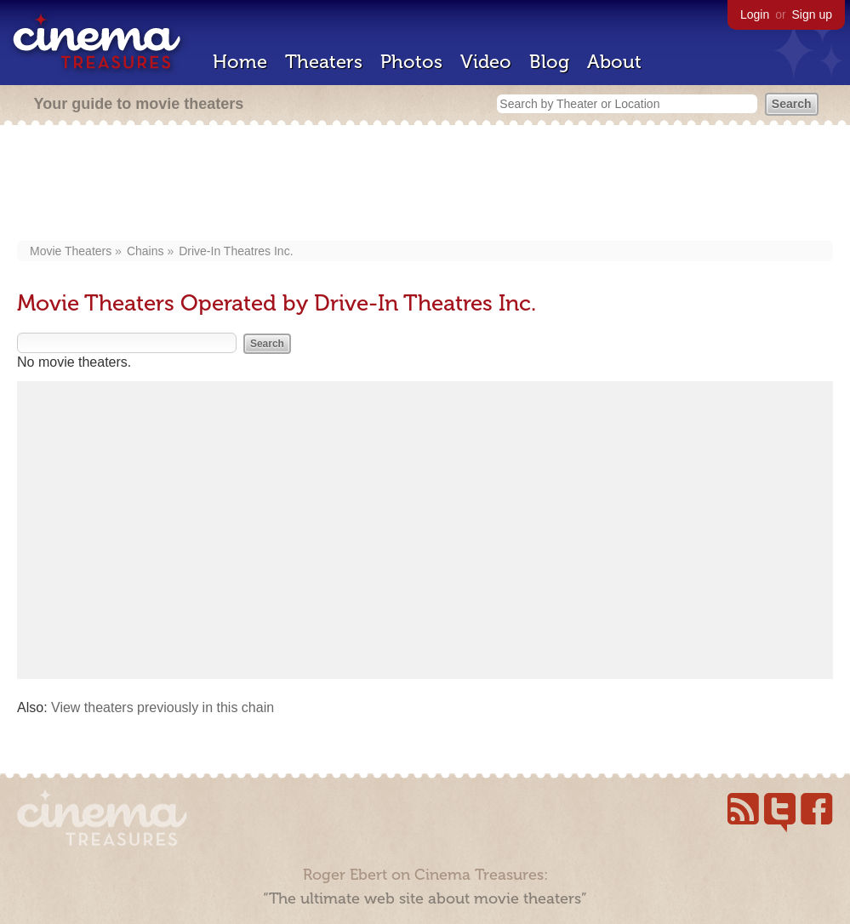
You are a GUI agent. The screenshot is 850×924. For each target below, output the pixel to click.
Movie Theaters (70, 251)
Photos (411, 61)
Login (754, 14)
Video (485, 61)
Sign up (812, 14)
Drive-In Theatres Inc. (236, 251)
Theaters (323, 61)
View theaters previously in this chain (162, 707)
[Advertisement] (429, 184)
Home (240, 61)
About (614, 61)
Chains (145, 251)
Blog (549, 61)
